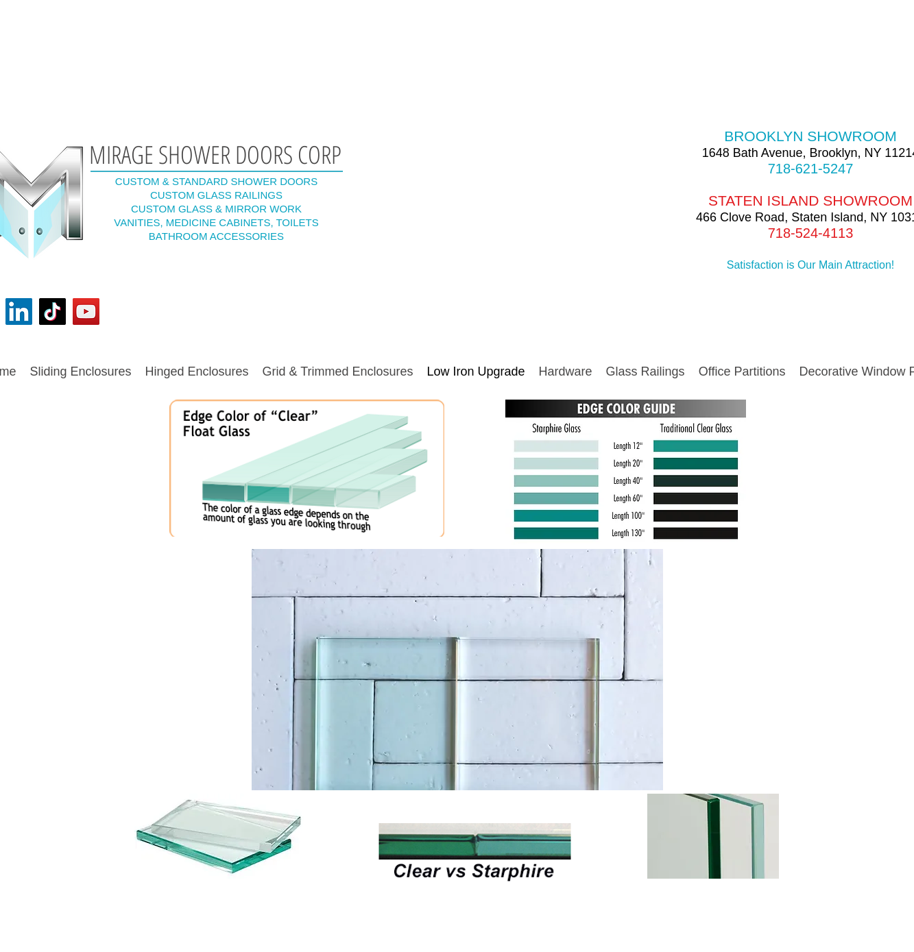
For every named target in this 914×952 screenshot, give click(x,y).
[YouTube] (86, 311)
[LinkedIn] (18, 311)
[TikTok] (52, 311)
